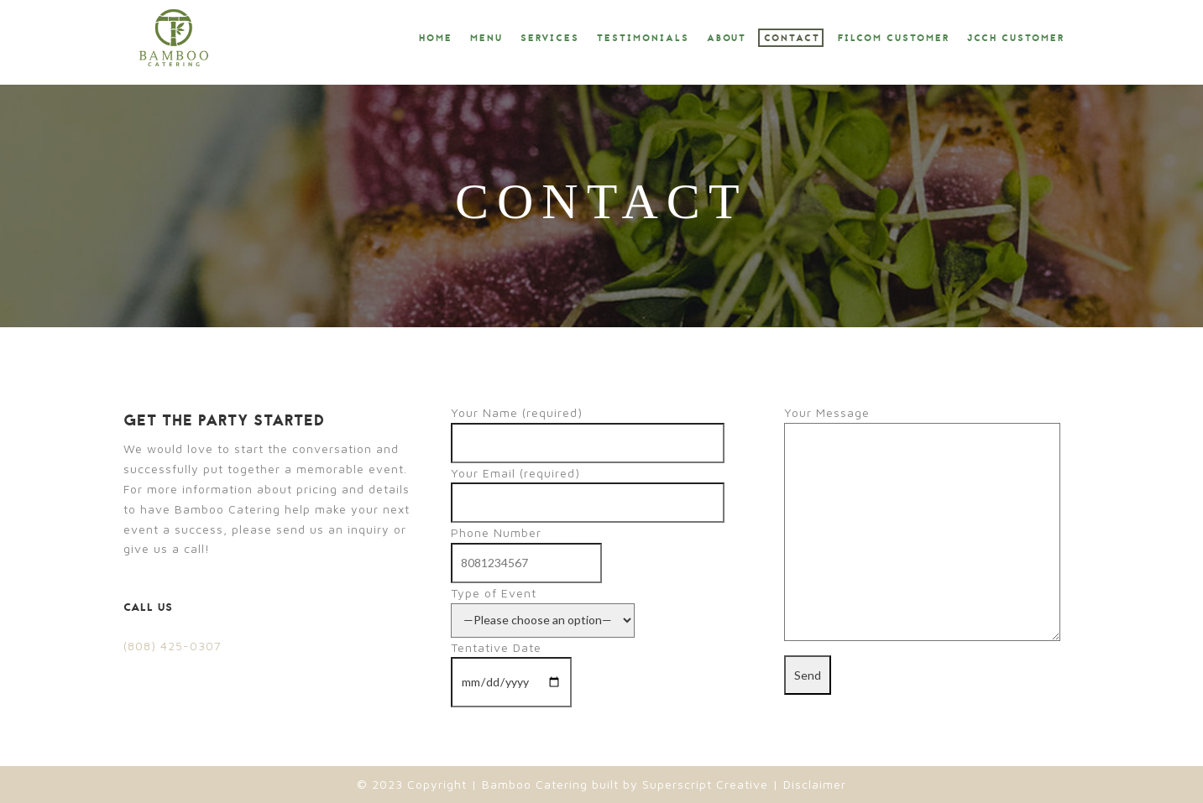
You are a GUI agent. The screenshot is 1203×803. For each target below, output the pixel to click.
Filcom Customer (893, 38)
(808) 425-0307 (172, 646)
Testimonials (643, 38)
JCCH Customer (1015, 38)
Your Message (922, 524)
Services (549, 38)
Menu (486, 38)
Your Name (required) (587, 427)
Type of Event (543, 606)
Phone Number (526, 547)
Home (435, 38)
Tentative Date (511, 665)
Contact (792, 38)
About (726, 38)
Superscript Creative (705, 784)
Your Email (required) (587, 488)
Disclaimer (812, 784)
